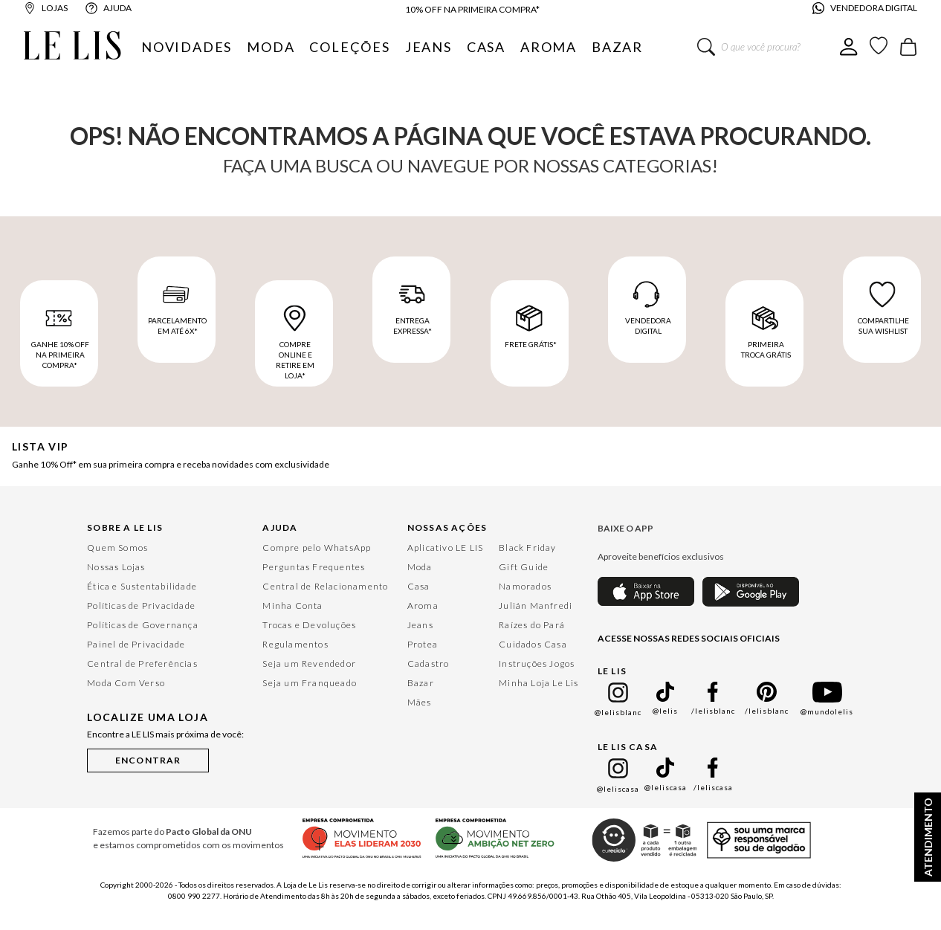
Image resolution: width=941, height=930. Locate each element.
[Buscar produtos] (706, 47)
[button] (148, 757)
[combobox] (768, 47)
